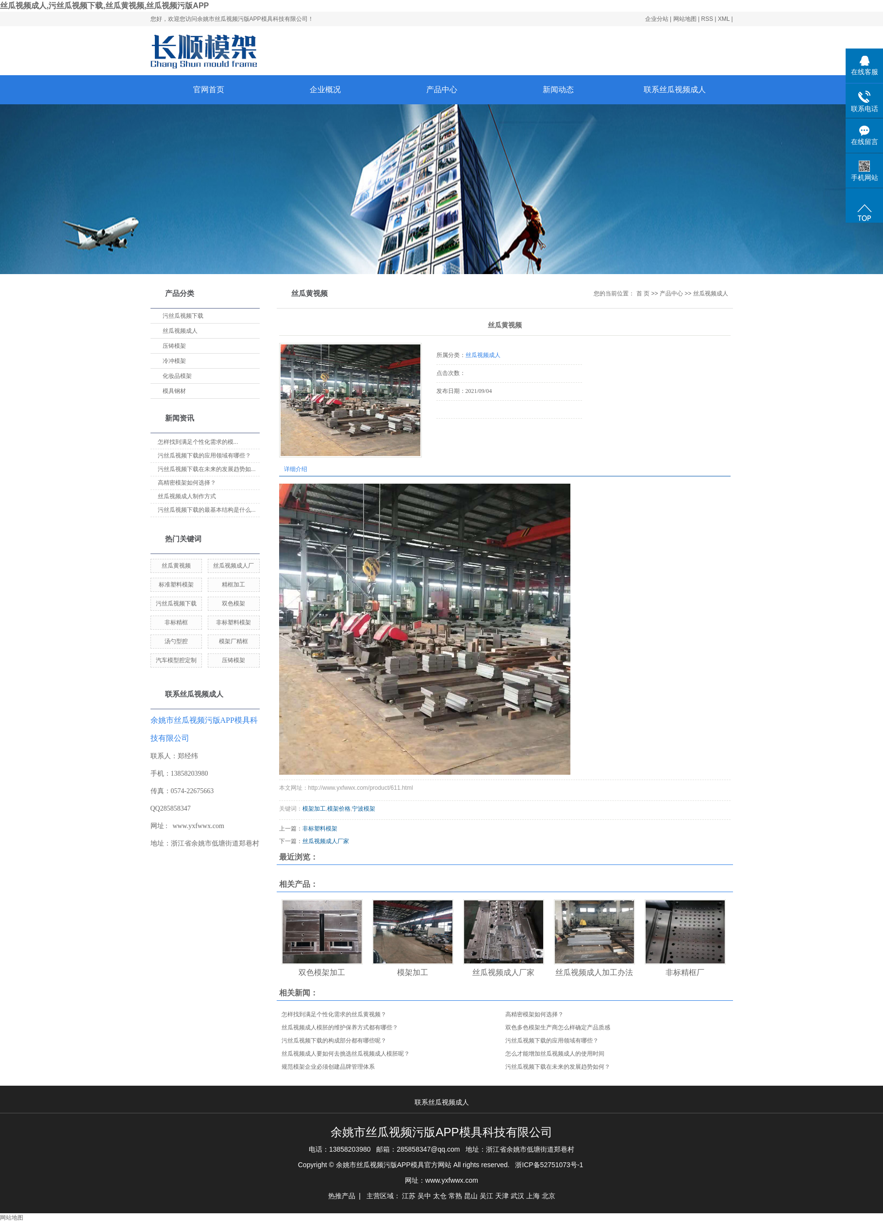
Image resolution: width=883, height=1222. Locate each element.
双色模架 (233, 603)
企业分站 (656, 19)
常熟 (455, 1196)
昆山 (471, 1196)
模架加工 (314, 808)
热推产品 (341, 1196)
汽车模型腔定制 (176, 660)
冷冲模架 (174, 361)
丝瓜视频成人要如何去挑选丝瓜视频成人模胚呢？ (346, 1053)
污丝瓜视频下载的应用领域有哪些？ (552, 1040)
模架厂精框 (233, 641)
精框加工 (233, 584)
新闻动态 (558, 89)
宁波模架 (363, 808)
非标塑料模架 (233, 622)
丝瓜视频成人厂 (233, 565)
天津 (502, 1196)
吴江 (486, 1196)
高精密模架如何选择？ (534, 1014)
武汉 (517, 1196)
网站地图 (685, 19)
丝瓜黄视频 (176, 565)
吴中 (424, 1196)
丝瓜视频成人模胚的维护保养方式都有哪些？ (340, 1027)
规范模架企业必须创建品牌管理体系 (328, 1066)
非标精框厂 (685, 972)
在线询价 (463, 432)
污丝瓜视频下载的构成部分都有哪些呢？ (334, 1040)
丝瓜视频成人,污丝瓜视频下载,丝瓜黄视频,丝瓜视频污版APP (104, 5)
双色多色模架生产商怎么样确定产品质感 (557, 1027)
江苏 (409, 1196)
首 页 (643, 293)
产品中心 (441, 89)
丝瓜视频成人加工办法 (594, 972)
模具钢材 (174, 391)
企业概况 (325, 89)
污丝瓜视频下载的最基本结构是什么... (207, 509)
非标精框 (176, 622)
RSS (707, 19)
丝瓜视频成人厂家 (325, 841)
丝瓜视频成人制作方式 (187, 496)
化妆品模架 (177, 376)
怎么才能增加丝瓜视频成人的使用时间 (554, 1053)
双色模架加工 (322, 972)
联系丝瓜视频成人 (675, 89)
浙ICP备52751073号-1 (549, 1165)
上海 (533, 1196)
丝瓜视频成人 (180, 330)
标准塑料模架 (176, 584)
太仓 (440, 1196)
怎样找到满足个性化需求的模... (198, 442)
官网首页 (208, 89)
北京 (548, 1196)
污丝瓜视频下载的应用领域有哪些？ (204, 455)
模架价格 (338, 808)
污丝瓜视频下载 (183, 315)
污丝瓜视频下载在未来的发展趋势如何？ (557, 1066)
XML (724, 19)
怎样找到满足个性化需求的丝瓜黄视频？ (334, 1014)
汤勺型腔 (176, 641)
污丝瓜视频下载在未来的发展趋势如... (207, 469)
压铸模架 (174, 345)
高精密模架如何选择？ (187, 482)
